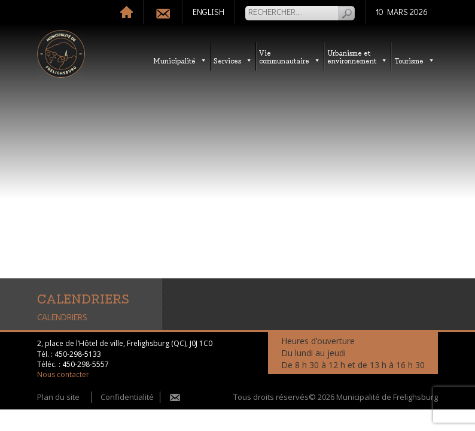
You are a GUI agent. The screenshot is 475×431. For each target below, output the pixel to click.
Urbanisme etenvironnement (357, 56)
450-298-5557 (85, 364)
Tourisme (414, 60)
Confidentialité (127, 396)
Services (233, 60)
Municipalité (180, 60)
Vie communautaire (290, 56)
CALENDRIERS (62, 318)
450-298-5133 (77, 354)
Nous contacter (63, 374)
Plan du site (58, 396)
